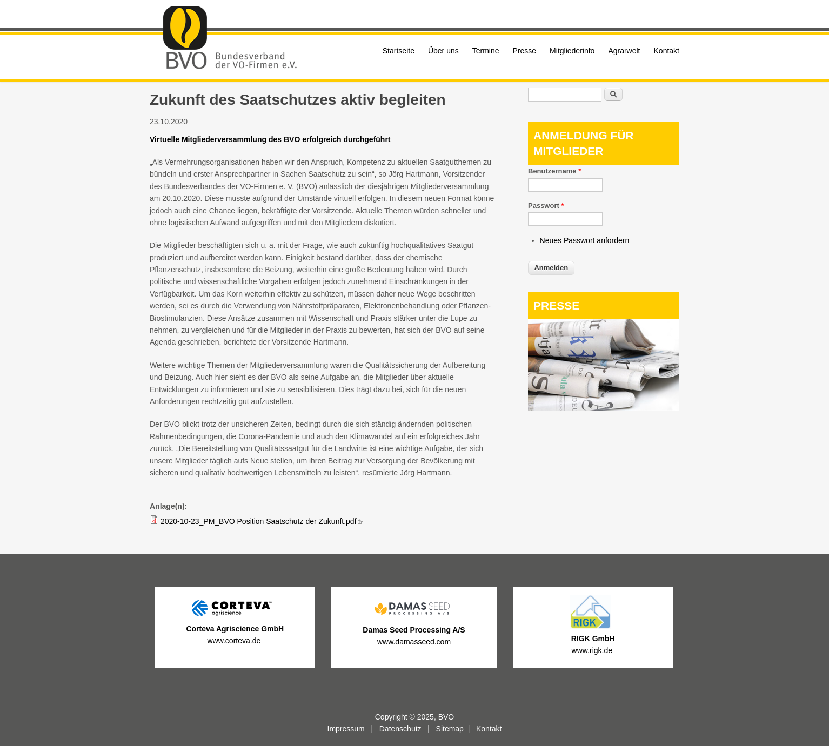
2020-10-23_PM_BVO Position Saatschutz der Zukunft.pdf (262, 521)
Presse (525, 50)
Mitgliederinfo (572, 50)
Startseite (398, 50)
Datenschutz (400, 728)
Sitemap (450, 728)
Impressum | (353, 728)
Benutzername (554, 171)
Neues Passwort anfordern (585, 240)
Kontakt (666, 50)
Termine (485, 50)
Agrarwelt (624, 50)
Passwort (546, 205)
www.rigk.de (593, 650)
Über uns (443, 50)
